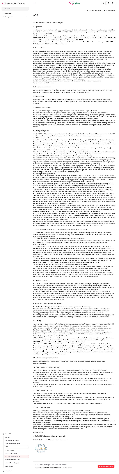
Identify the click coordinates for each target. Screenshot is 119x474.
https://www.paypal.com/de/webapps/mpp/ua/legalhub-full (86, 185)
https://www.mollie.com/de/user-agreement (75, 150)
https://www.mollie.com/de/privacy (85, 148)
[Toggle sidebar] (34, 3)
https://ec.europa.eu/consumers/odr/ (45, 376)
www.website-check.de (60, 440)
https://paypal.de (47, 178)
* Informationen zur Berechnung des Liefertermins (53, 468)
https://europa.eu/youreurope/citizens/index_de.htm (50, 372)
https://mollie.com (39, 142)
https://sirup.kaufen (39, 363)
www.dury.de (60, 436)
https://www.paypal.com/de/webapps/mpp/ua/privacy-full (92, 183)
